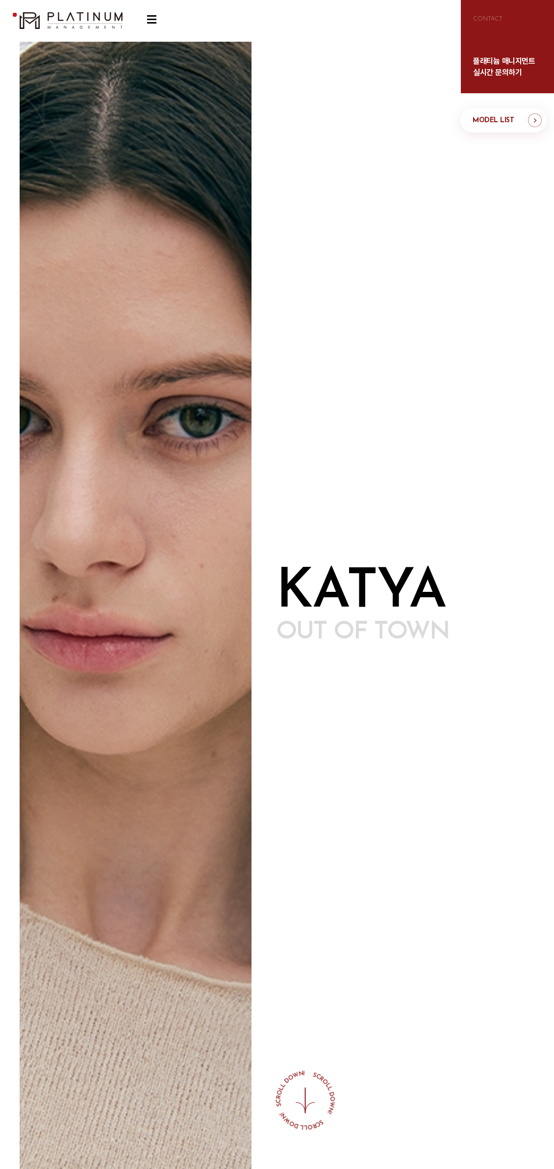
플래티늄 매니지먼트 (71, 20)
